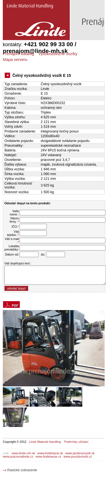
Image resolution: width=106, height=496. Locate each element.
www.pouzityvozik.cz (78, 456)
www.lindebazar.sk (50, 453)
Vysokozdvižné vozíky (57, 53)
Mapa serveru (15, 59)
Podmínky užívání (76, 441)
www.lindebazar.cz (48, 456)
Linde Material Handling (45, 441)
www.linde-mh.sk (23, 453)
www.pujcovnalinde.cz (18, 456)
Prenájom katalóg (18, 53)
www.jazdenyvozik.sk (80, 453)
